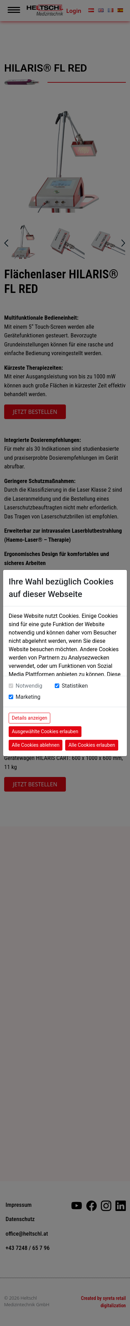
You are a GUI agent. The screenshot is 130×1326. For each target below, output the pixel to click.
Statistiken (75, 685)
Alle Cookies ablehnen (35, 745)
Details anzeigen (29, 718)
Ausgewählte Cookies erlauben (45, 731)
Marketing (28, 697)
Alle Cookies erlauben (91, 745)
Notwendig (29, 685)
